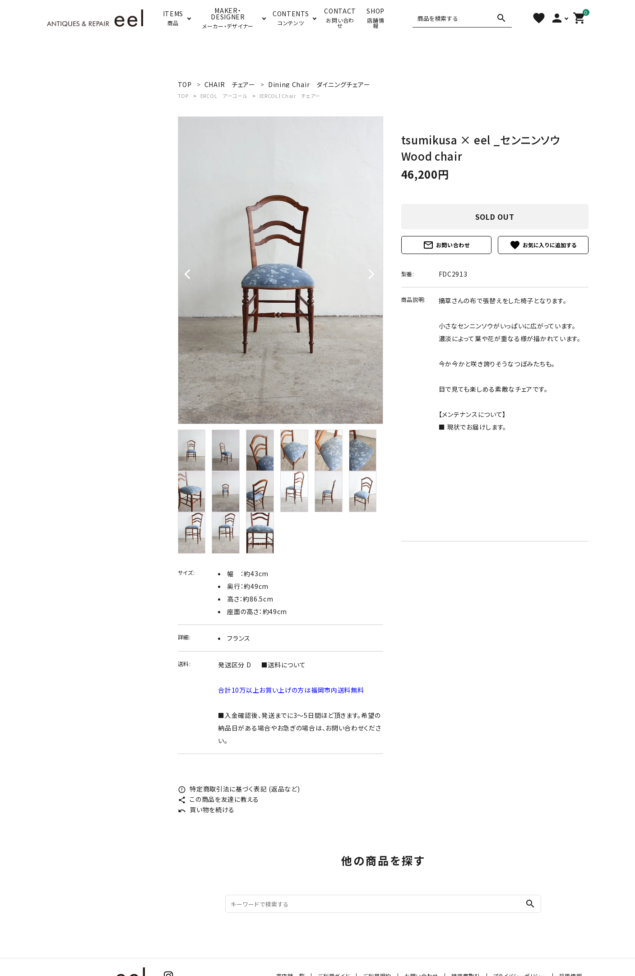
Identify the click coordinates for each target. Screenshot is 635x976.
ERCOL (224, 95)
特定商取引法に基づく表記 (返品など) (239, 788)
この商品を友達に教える (218, 799)
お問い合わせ (446, 245)
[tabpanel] (280, 270)
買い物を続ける (206, 809)
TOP (183, 95)
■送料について (283, 664)
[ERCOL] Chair (290, 95)
